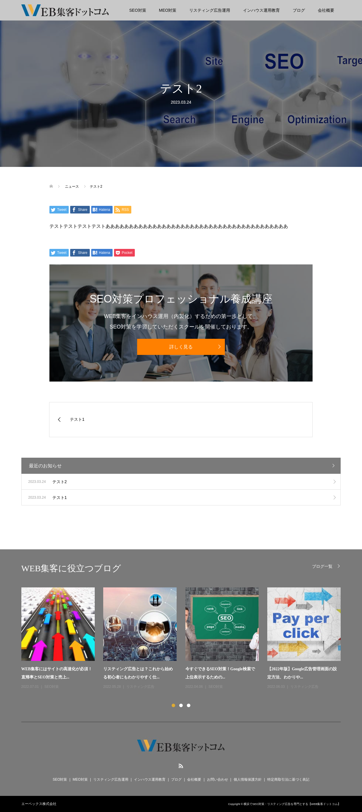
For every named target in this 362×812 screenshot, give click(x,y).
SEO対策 (137, 10)
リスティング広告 (140, 687)
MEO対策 (168, 10)
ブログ (299, 10)
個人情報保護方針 (248, 779)
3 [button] (188, 705)
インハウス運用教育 (261, 10)
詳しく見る (181, 346)
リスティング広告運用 (209, 10)
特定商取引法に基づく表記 (288, 779)
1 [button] (173, 705)
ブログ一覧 (322, 566)
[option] (185, 638)
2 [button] (181, 705)
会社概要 (326, 10)
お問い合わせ (217, 779)
